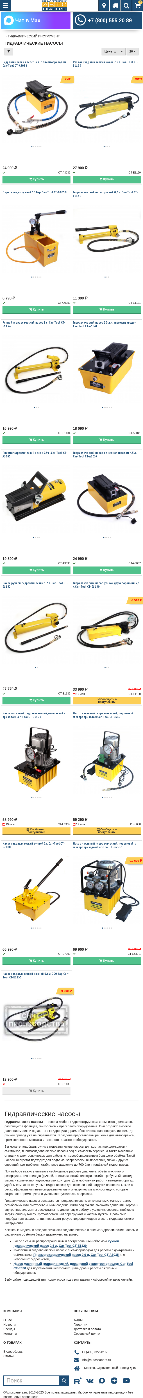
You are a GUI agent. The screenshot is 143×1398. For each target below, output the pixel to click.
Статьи (8, 1356)
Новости (9, 1324)
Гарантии (80, 1324)
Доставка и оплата (87, 1329)
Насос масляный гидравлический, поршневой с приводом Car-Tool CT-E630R (34, 715)
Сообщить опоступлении (107, 701)
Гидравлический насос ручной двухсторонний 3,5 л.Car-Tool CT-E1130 (106, 585)
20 (132, 51)
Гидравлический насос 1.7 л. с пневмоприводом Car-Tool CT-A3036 (34, 64)
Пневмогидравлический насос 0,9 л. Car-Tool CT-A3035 (34, 454)
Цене (113, 51)
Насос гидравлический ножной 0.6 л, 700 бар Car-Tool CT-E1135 (35, 975)
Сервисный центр (87, 1333)
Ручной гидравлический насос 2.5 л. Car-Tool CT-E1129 (105, 64)
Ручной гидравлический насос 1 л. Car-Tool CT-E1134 (33, 324)
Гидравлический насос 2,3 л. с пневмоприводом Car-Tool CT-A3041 (104, 324)
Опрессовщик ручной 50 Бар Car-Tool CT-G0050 (34, 192)
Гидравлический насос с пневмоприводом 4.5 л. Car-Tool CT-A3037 (104, 454)
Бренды (9, 1329)
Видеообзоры (13, 1351)
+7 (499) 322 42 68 (95, 1352)
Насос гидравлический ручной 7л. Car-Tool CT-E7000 (33, 845)
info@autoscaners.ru (96, 1360)
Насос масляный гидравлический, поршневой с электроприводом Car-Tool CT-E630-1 (104, 845)
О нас (7, 1320)
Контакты (10, 1333)
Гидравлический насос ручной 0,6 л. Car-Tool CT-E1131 (105, 194)
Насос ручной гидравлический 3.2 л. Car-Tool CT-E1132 (35, 585)
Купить (36, 179)
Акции (78, 1320)
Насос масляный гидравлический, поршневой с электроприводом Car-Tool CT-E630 (104, 715)
